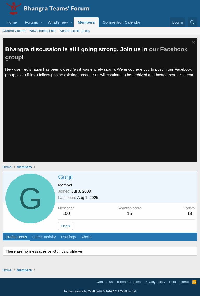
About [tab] (86, 237)
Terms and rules (129, 282)
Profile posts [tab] (16, 237)
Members (86, 22)
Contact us (105, 282)
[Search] (192, 22)
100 (66, 213)
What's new (58, 22)
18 (189, 213)
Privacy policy (155, 282)
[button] (41, 22)
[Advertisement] (100, 123)
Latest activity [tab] (44, 237)
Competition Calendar (121, 22)
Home (12, 22)
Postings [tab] (68, 237)
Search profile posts (75, 31)
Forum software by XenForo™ (100, 291)
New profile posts (42, 31)
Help (172, 282)
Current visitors (14, 31)
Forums (31, 22)
